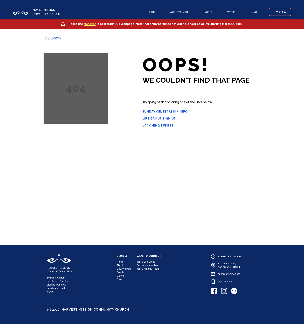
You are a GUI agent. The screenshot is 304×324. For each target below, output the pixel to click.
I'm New (280, 11)
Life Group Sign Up (159, 118)
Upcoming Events (158, 125)
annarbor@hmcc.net (229, 274)
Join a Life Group (146, 261)
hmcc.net (90, 23)
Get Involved (179, 11)
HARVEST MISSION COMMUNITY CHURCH (45, 12)
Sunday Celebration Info (165, 111)
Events (207, 11)
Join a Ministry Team (148, 268)
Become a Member (147, 265)
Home (120, 261)
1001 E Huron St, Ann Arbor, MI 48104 (229, 265)
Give (254, 11)
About (151, 11)
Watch (231, 11)
